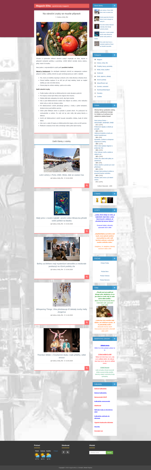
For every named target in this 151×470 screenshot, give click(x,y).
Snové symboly (101, 80)
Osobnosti (100, 73)
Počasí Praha (105, 263)
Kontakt (81, 467)
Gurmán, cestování (102, 86)
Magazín (99, 59)
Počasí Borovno (105, 280)
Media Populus (88, 467)
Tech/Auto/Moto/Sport (103, 90)
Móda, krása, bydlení (103, 69)
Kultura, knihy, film (62, 17)
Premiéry (99, 93)
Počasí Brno (104, 271)
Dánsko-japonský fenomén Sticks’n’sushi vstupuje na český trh (106, 19)
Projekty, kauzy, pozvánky (104, 66)
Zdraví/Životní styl (102, 83)
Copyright (61, 467)
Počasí (56, 451)
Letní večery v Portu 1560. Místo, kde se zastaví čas (61, 175)
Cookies (99, 96)
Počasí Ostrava (104, 276)
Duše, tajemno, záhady (104, 76)
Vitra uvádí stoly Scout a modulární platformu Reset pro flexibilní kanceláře (106, 44)
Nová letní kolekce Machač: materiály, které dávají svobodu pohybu (107, 27)
